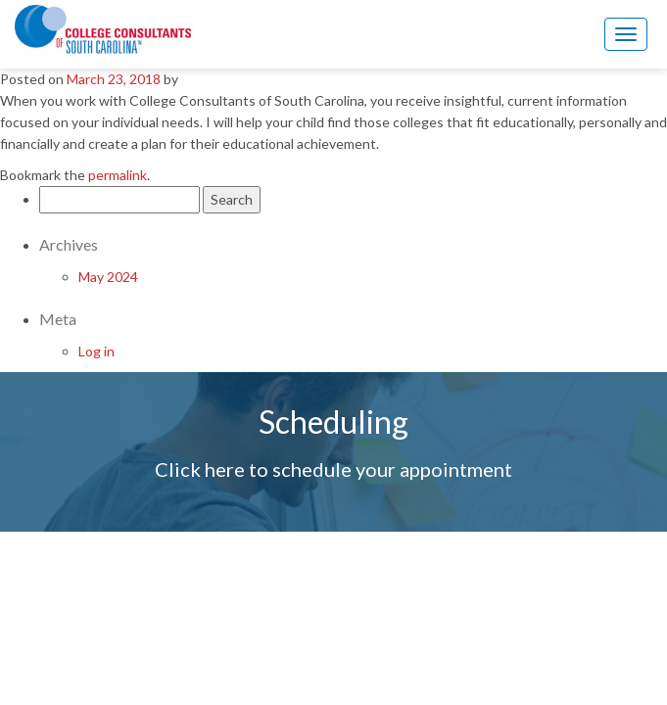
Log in (96, 351)
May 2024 (108, 276)
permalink (117, 174)
